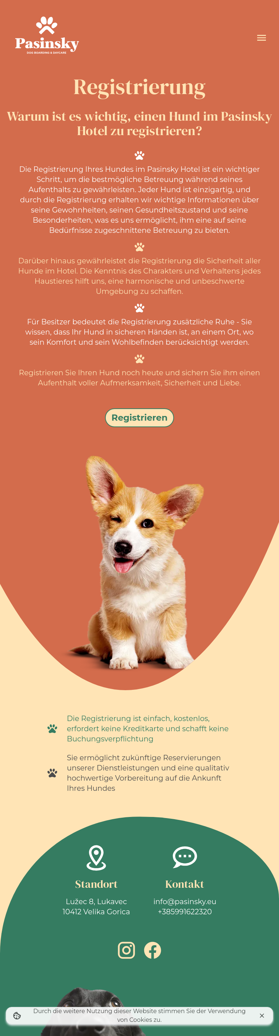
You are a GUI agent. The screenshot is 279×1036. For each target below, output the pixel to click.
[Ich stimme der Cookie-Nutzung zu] (262, 1016)
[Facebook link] (152, 950)
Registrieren (139, 417)
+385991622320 (185, 911)
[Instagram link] (126, 950)
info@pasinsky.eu (185, 901)
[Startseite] (46, 38)
